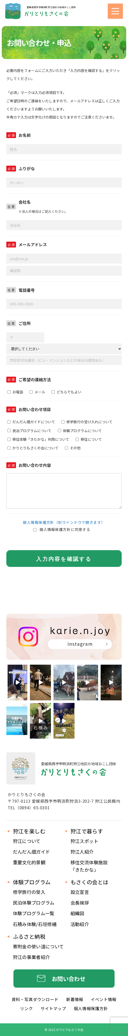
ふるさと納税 (29, 936)
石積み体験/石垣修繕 (35, 924)
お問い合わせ (68, 978)
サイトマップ (53, 1008)
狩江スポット (84, 841)
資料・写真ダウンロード (35, 999)
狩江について (27, 841)
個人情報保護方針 (91, 1008)
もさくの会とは (89, 882)
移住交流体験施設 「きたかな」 (89, 866)
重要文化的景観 (29, 862)
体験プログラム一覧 (33, 913)
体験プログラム (32, 882)
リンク (26, 1008)
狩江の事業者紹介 (31, 957)
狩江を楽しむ (29, 831)
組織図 (77, 913)
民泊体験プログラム (33, 902)
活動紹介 (79, 924)
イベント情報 (103, 999)
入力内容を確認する (64, 559)
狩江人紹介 (82, 851)
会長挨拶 (79, 902)
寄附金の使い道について (38, 946)
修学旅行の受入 (29, 892)
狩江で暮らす (86, 831)
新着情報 (74, 999)
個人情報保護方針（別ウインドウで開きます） (64, 522)
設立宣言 (79, 892)
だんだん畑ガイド (31, 851)
